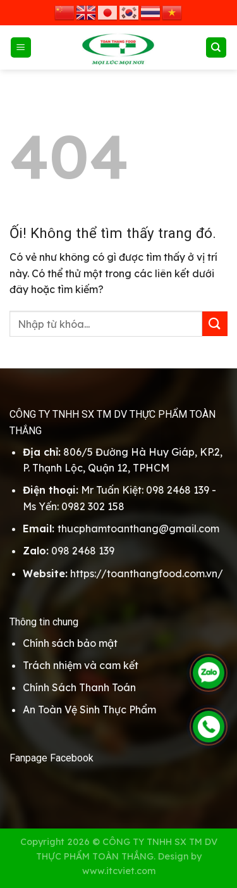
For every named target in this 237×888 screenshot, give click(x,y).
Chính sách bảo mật (70, 643)
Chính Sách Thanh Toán (79, 687)
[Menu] (21, 47)
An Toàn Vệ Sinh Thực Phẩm (89, 709)
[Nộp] (215, 323)
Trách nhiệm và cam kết (80, 665)
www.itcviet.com (118, 871)
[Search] (216, 47)
